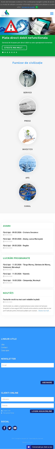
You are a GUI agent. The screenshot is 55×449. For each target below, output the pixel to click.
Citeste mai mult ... (14, 48)
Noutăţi (8, 293)
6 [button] (14, 52)
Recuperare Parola (7, 413)
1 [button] (3, 52)
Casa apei (5, 350)
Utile (3, 345)
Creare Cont (5, 411)
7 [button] (16, 52)
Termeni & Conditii (28, 7)
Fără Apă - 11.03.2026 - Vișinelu (16, 274)
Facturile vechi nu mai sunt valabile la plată (21, 299)
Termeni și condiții (27, 442)
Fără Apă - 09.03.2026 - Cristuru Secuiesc (20, 232)
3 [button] (7, 52)
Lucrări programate (16, 258)
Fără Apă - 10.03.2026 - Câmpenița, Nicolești (21, 280)
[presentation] (16, 373)
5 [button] (12, 52)
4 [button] (9, 52)
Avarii (7, 226)
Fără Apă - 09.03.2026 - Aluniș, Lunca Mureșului (23, 239)
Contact (4, 347)
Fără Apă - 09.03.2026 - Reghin (16, 245)
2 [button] (5, 52)
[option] (27, 36)
